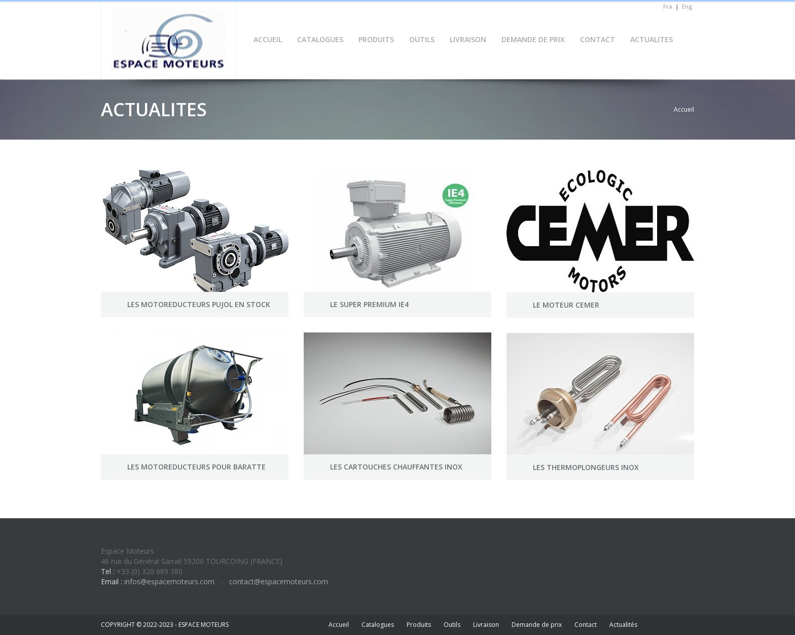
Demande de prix (537, 624)
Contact (585, 624)
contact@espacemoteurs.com (277, 581)
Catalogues (378, 624)
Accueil (684, 109)
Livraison (486, 624)
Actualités (623, 624)
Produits (419, 624)
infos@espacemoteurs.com (169, 581)
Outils (452, 624)
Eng (687, 6)
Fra (667, 6)
